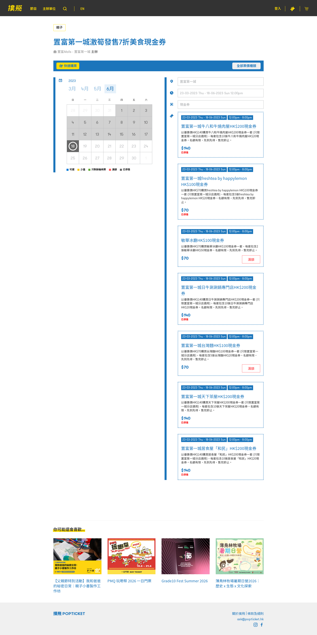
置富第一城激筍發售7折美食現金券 (109, 42)
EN (82, 9)
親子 (59, 27)
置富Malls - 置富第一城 (73, 52)
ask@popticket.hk (250, 619)
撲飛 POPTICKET (69, 613)
